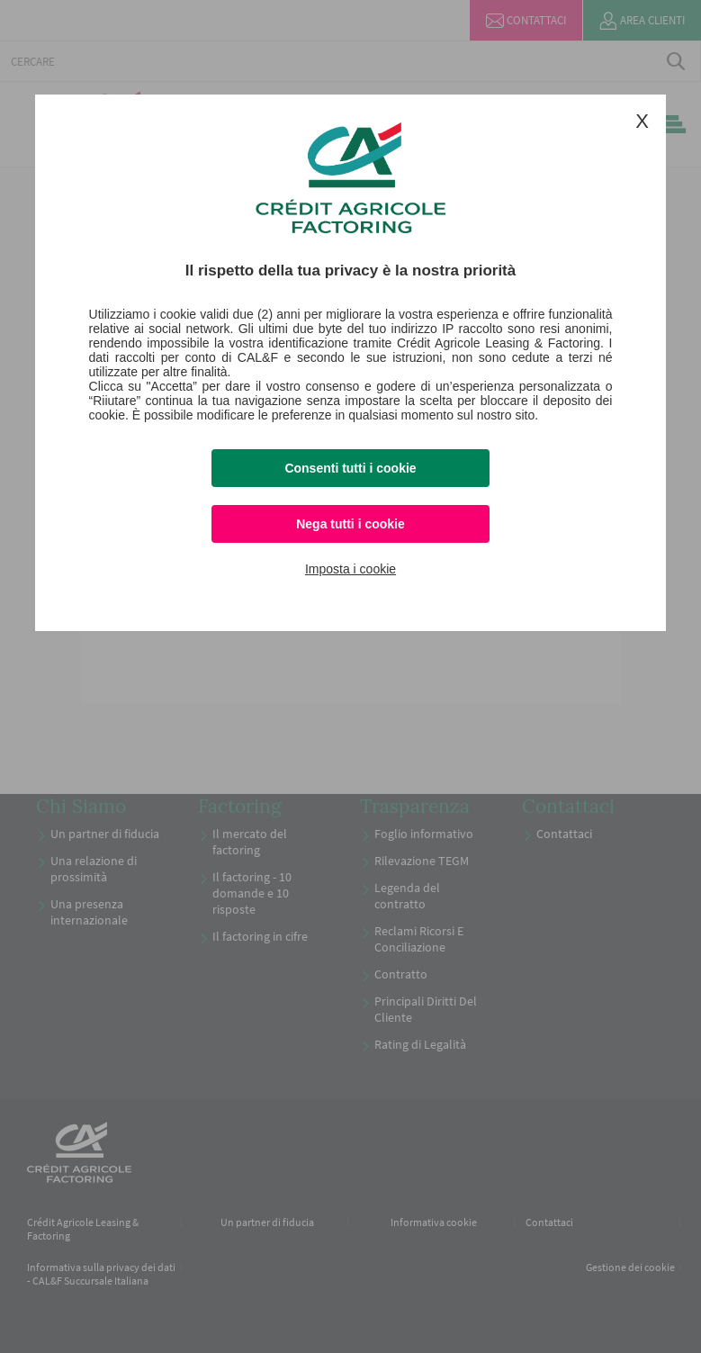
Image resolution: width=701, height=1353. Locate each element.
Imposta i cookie (350, 569)
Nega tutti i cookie (350, 524)
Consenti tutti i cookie (350, 468)
